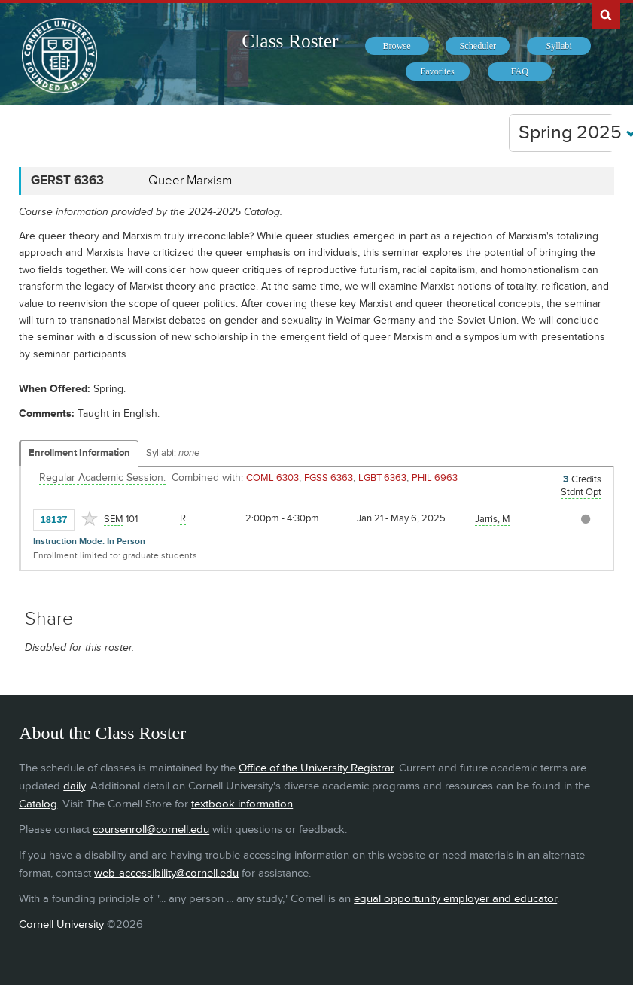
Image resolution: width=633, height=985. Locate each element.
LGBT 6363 (382, 478)
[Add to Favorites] (89, 518)
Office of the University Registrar (316, 768)
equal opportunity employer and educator (455, 899)
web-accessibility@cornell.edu (166, 873)
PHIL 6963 (435, 478)
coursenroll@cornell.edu (151, 829)
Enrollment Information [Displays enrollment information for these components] (79, 453)
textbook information (242, 804)
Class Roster (290, 41)
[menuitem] (397, 46)
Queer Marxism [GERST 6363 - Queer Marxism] (190, 180)
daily (74, 786)
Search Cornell (606, 14)
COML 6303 (272, 478)
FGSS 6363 (328, 478)
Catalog (38, 804)
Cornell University (61, 924)
